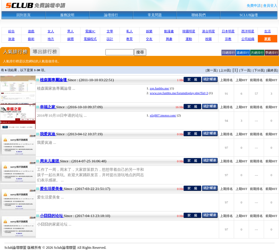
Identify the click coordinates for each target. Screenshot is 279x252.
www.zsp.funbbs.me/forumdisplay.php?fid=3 (179, 93)
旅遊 (11, 39)
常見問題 (155, 15)
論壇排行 (111, 15)
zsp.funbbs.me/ (159, 88)
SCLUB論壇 (249, 15)
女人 (51, 31)
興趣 (169, 39)
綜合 (11, 31)
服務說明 (67, 15)
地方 (51, 39)
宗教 (228, 39)
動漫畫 (169, 31)
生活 (267, 31)
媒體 (70, 39)
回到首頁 (23, 15)
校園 (208, 39)
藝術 (31, 39)
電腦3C (90, 31)
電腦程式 (90, 39)
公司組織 (247, 39)
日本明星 (228, 31)
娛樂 (149, 31)
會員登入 (270, 6)
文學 (110, 31)
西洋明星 (247, 31)
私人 (129, 31)
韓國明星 (188, 31)
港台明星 (208, 31)
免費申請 (254, 6)
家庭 (267, 39)
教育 (129, 39)
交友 (149, 39)
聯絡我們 (198, 15)
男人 (70, 31)
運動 (189, 39)
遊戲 (31, 31)
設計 (110, 39)
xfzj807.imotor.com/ (163, 115)
